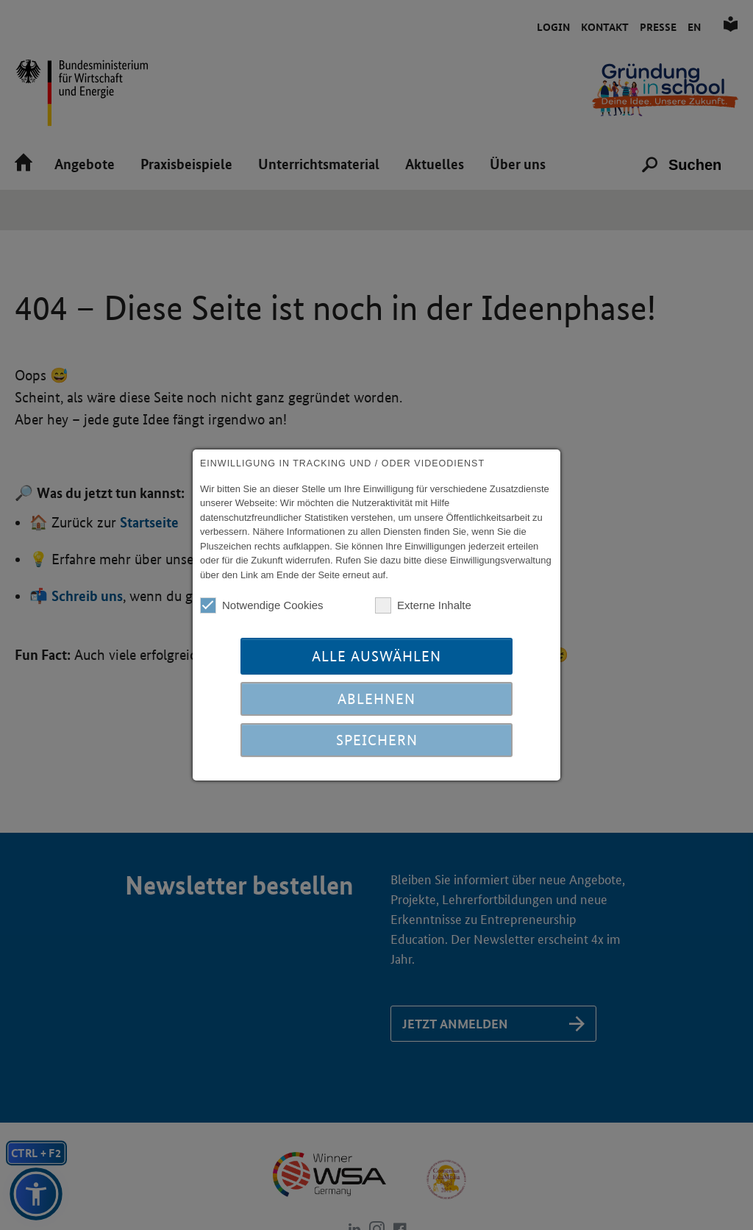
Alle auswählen (376, 656)
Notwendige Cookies (262, 605)
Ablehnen (376, 699)
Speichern (377, 740)
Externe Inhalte (423, 605)
